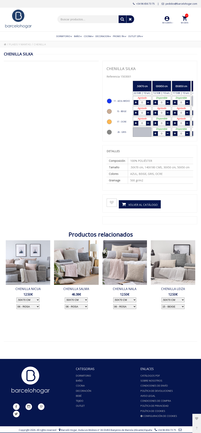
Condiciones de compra (155, 398)
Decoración (83, 389)
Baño (79, 380)
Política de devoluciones (156, 389)
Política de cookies (152, 407)
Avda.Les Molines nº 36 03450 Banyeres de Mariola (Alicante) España (115, 425)
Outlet (80, 402)
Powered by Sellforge (117, 429)
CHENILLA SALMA (76, 289)
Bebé (79, 393)
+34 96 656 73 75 (144, 3)
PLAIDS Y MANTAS (21, 44)
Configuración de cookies (158, 411)
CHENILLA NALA (124, 289)
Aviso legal (147, 393)
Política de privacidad (154, 402)
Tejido (79, 398)
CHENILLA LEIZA (173, 289)
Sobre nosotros (151, 380)
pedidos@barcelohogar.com (179, 3)
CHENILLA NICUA (28, 289)
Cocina (80, 384)
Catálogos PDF (150, 375)
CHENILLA (44, 44)
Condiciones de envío (154, 384)
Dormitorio (83, 375)
